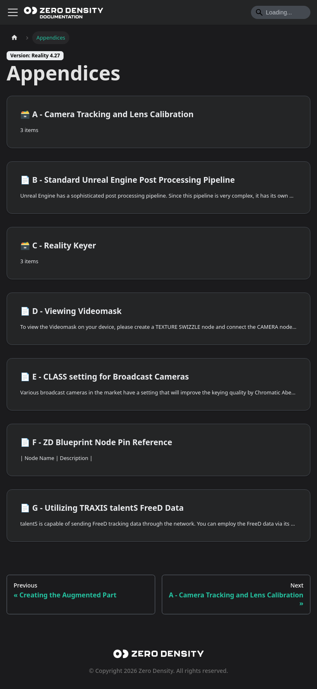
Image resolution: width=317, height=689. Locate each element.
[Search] (280, 12)
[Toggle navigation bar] (13, 12)
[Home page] (14, 37)
